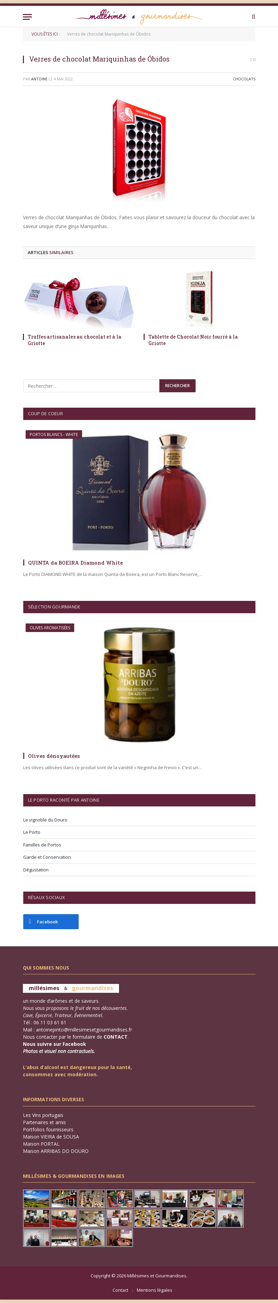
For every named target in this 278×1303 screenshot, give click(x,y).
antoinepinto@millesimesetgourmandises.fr (84, 1029)
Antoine (39, 78)
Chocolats (244, 78)
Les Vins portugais (43, 1115)
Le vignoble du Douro (45, 820)
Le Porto (31, 832)
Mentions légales (154, 1290)
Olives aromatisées (50, 628)
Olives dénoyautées (54, 755)
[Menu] (27, 17)
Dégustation (36, 870)
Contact (120, 1290)
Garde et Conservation (47, 857)
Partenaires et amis (44, 1122)
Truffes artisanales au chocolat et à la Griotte (74, 339)
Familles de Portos (42, 845)
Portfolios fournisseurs (48, 1129)
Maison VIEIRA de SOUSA (51, 1136)
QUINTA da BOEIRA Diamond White (75, 562)
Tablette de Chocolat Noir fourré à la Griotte (193, 339)
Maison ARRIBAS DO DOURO (56, 1151)
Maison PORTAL (41, 1144)
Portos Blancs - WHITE (54, 434)
